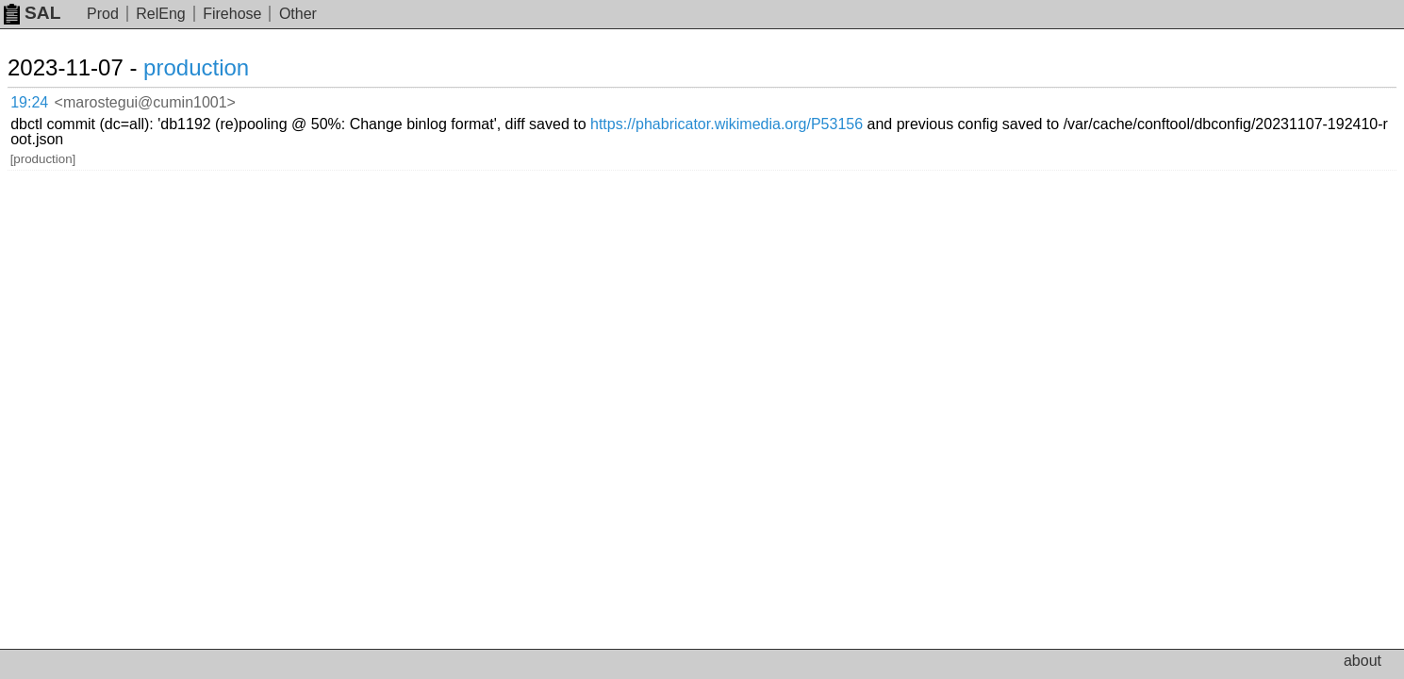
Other (298, 14)
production (219, 67)
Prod (103, 14)
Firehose (232, 14)
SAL (32, 13)
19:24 (48, 99)
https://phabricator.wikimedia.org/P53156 (945, 99)
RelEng (160, 14)
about (1362, 661)
